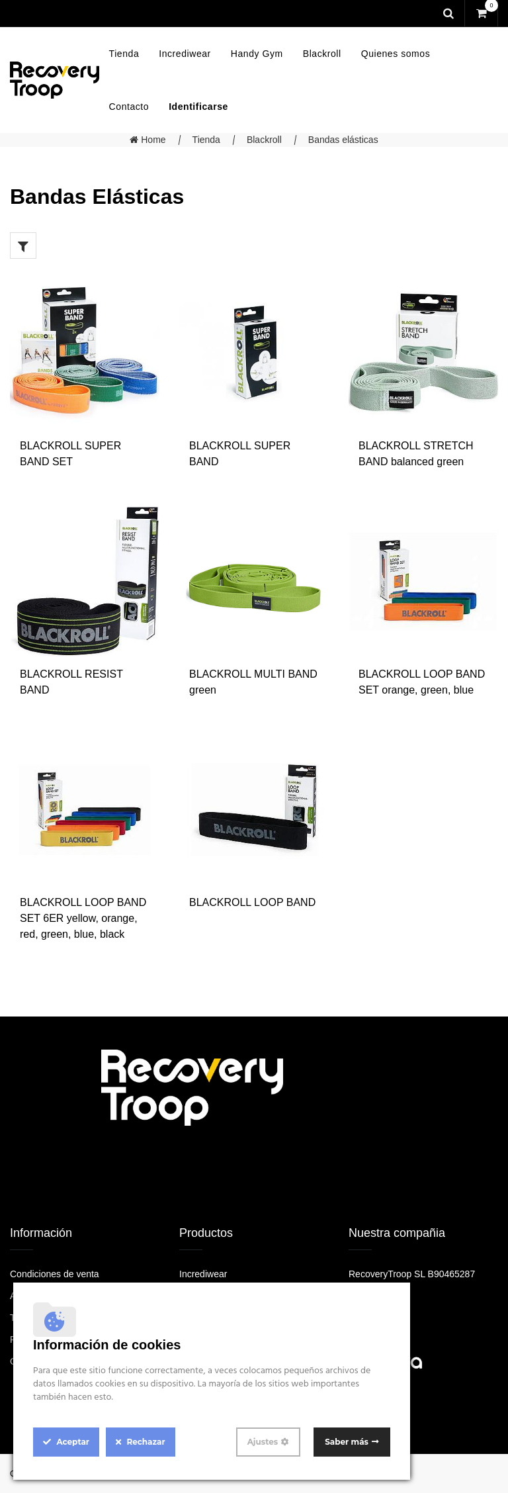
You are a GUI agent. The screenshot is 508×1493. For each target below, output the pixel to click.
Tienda (206, 139)
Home (147, 139)
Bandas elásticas (343, 139)
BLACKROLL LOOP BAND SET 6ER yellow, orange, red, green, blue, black (83, 918)
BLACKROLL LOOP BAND (252, 902)
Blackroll (264, 139)
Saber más (346, 1442)
